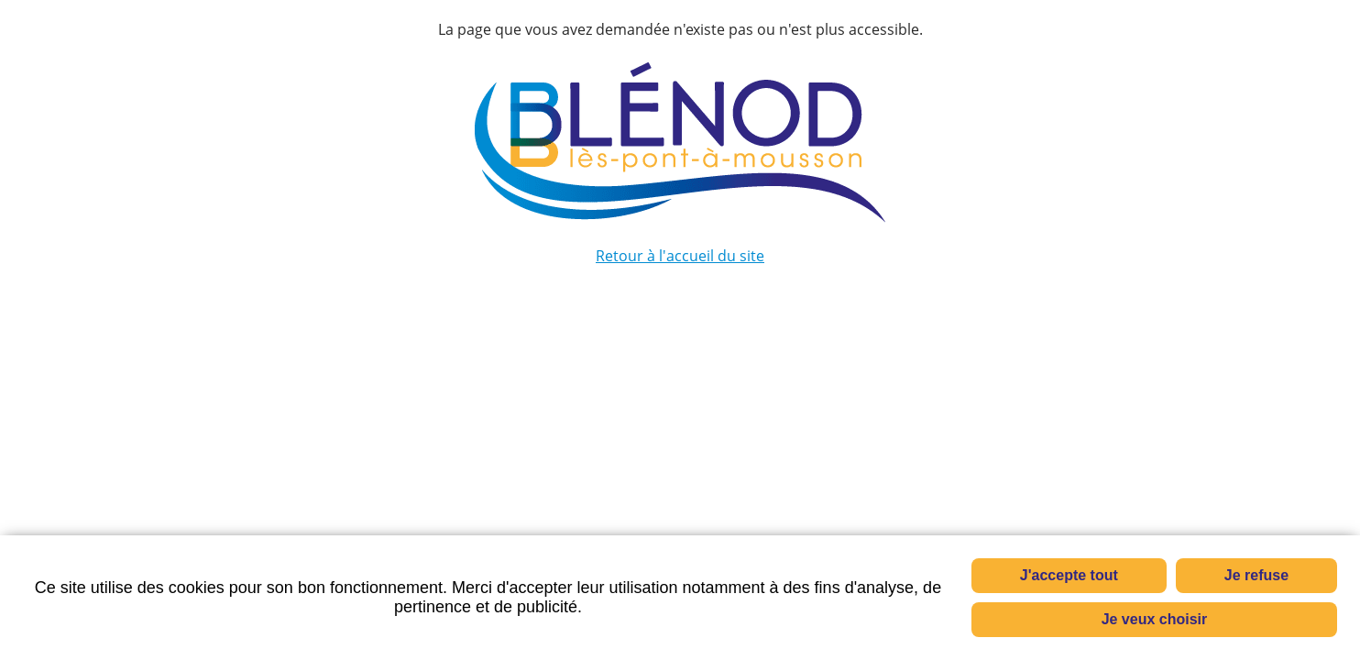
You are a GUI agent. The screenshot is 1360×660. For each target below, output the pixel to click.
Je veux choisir (1155, 619)
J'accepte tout (1069, 575)
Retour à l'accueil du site (680, 256)
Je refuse (1256, 575)
